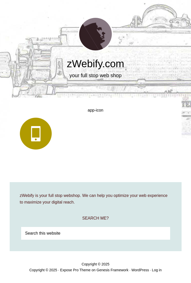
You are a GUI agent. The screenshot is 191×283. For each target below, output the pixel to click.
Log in (157, 270)
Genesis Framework (112, 270)
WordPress (140, 270)
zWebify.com (95, 63)
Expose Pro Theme (75, 270)
